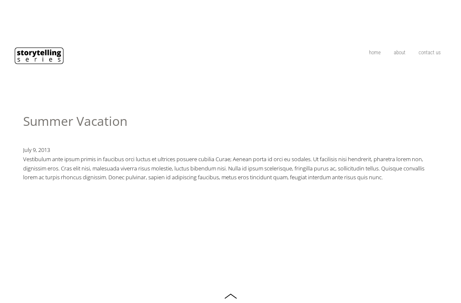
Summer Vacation (75, 121)
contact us (430, 52)
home (375, 52)
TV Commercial (435, 14)
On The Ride (448, 14)
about (400, 52)
